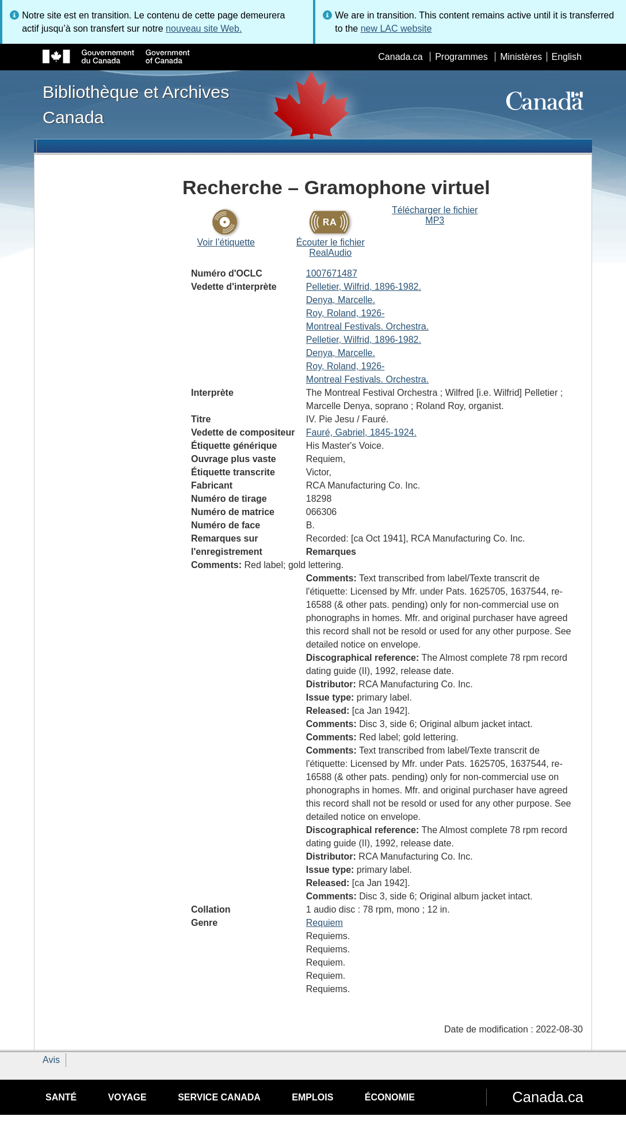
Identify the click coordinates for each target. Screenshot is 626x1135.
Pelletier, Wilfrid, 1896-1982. (363, 287)
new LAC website (396, 28)
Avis (51, 1060)
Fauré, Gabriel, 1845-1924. (361, 432)
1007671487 (331, 273)
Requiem (324, 923)
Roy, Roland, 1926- (345, 313)
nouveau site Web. (204, 28)
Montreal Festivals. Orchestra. (367, 326)
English (567, 57)
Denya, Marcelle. (340, 300)
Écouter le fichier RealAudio (330, 247)
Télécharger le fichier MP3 (435, 215)
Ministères (521, 57)
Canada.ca (400, 57)
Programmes (461, 57)
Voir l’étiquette (226, 242)
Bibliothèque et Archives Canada (136, 104)
